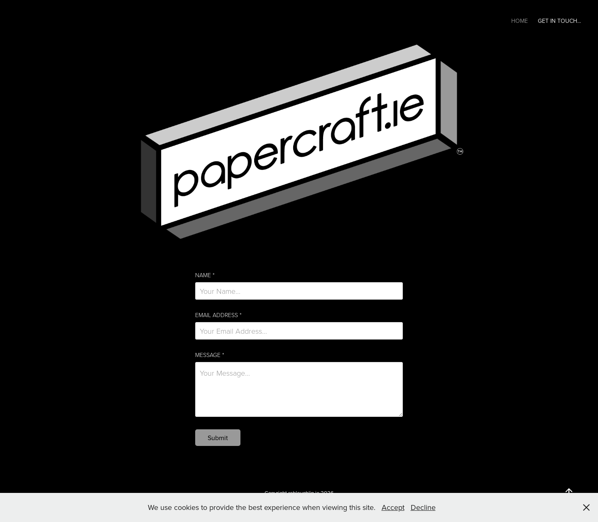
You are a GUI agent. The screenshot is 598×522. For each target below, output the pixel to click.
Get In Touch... (559, 21)
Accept (393, 507)
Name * (205, 275)
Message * (209, 355)
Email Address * (218, 315)
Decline (423, 507)
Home (519, 21)
